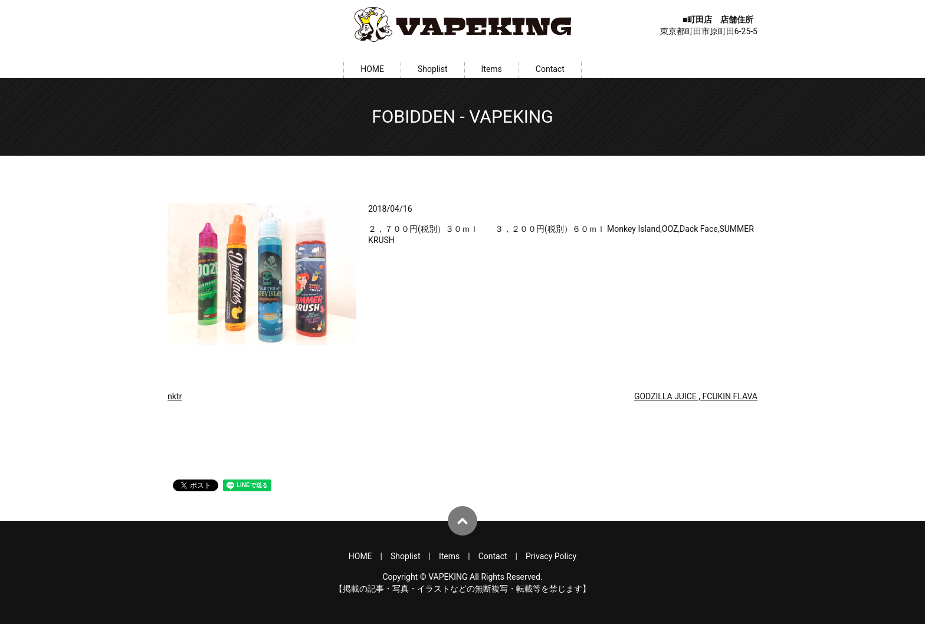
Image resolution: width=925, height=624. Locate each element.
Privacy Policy (551, 556)
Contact (550, 69)
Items (491, 69)
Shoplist (432, 69)
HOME (372, 69)
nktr (175, 396)
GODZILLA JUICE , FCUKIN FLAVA (695, 396)
